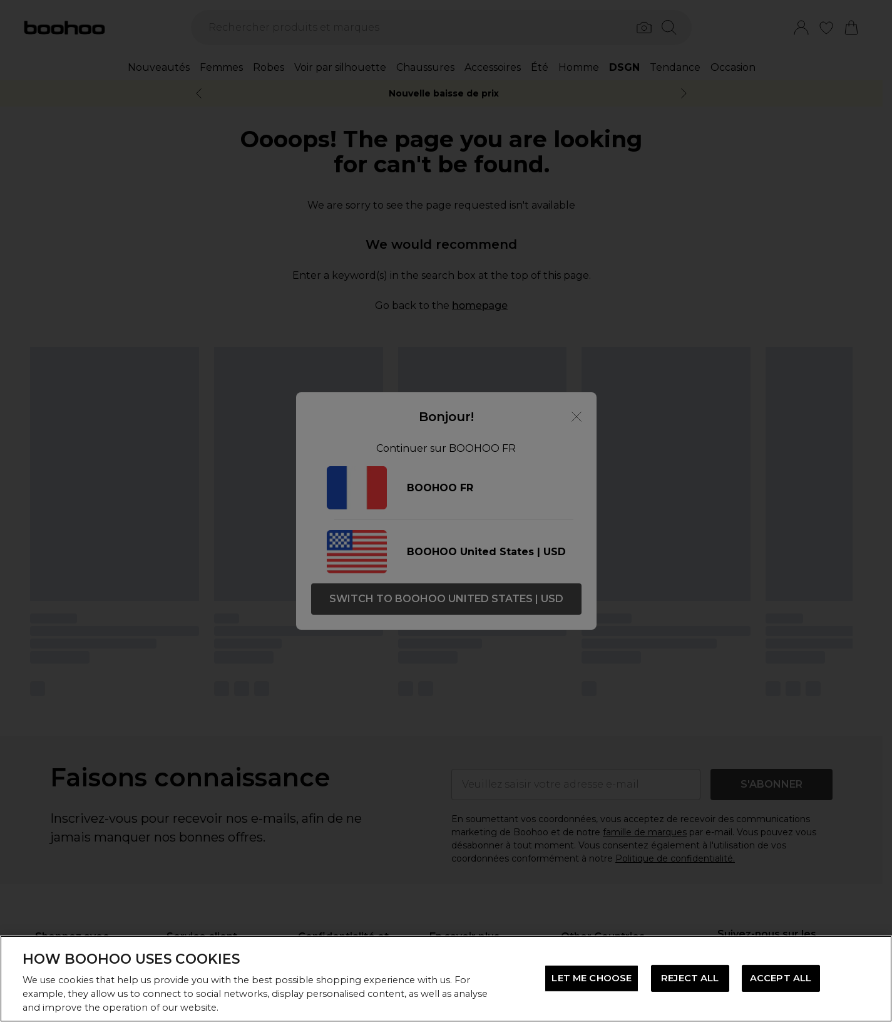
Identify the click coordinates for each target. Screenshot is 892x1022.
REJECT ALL (690, 978)
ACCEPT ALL (780, 978)
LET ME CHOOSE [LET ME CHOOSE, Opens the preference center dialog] (591, 978)
